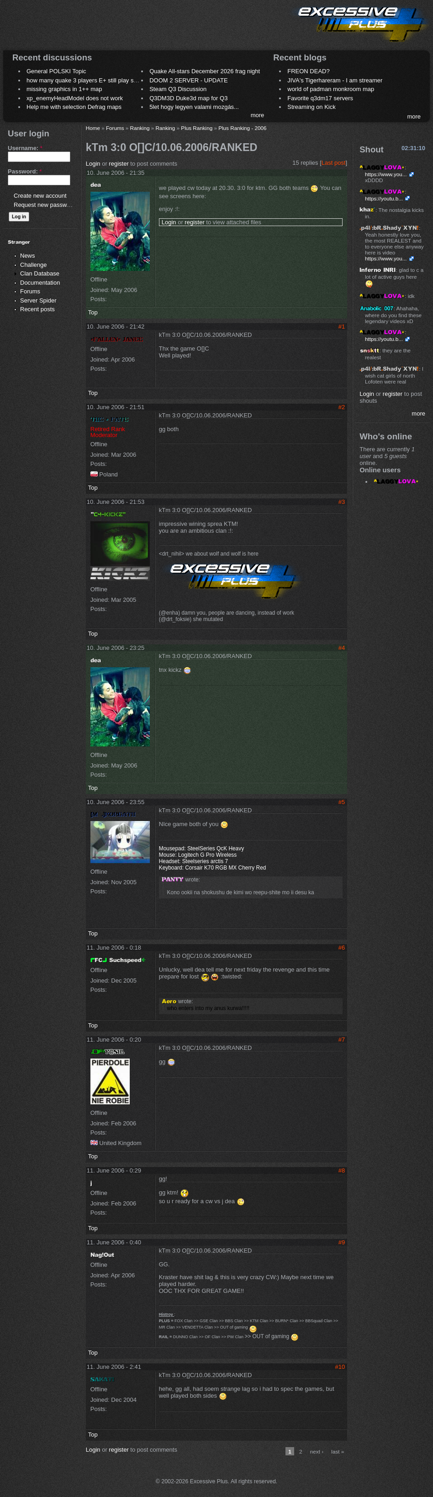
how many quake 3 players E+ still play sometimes (92, 80)
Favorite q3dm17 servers (320, 98)
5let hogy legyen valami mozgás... (194, 106)
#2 (341, 407)
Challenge (33, 264)
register (118, 163)
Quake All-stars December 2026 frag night (204, 71)
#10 (340, 1366)
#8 (341, 1170)
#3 (341, 501)
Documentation (40, 282)
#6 (341, 947)
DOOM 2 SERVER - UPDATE (188, 80)
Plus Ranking (196, 128)
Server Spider (38, 300)
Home (93, 128)
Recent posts (37, 309)
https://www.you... (386, 174)
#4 (341, 647)
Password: (25, 171)
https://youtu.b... (384, 198)
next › (316, 1451)
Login (93, 163)
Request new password (44, 204)
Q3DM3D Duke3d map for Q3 (188, 98)
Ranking (140, 128)
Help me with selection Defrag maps (73, 106)
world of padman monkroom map (330, 89)
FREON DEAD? (308, 71)
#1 (341, 326)
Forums (30, 291)
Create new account (40, 195)
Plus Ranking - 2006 (242, 128)
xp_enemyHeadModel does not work (74, 98)
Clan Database (39, 273)
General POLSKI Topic (56, 71)
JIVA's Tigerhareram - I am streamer (334, 80)
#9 (341, 1242)
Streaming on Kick (311, 106)
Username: (25, 148)
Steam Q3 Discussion (177, 89)
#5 (341, 802)
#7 (341, 1039)
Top (93, 312)
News (27, 255)
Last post (334, 162)
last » (337, 1451)
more (257, 115)
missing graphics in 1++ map (64, 89)
